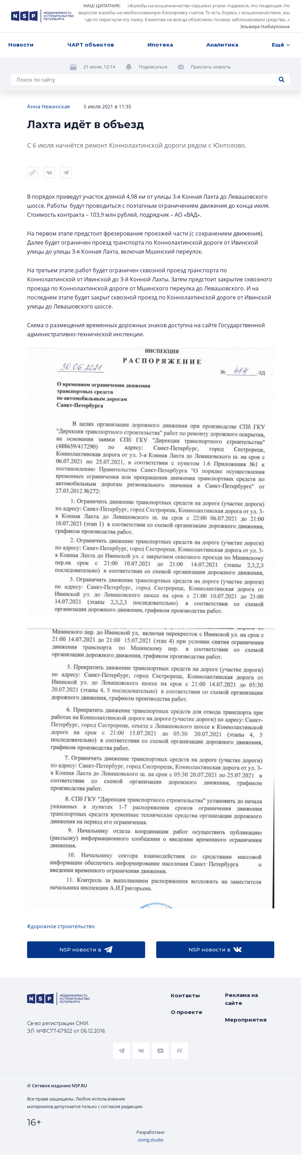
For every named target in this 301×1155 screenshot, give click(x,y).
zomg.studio (151, 1140)
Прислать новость (211, 67)
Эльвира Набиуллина (265, 26)
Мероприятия (246, 1019)
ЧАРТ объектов (90, 44)
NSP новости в (85, 950)
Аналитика (222, 44)
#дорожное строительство (61, 926)
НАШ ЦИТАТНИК (101, 5)
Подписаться (153, 67)
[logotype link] (42, 16)
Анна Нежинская (48, 106)
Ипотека (160, 44)
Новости (21, 44)
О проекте (186, 1012)
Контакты (185, 995)
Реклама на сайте (241, 999)
